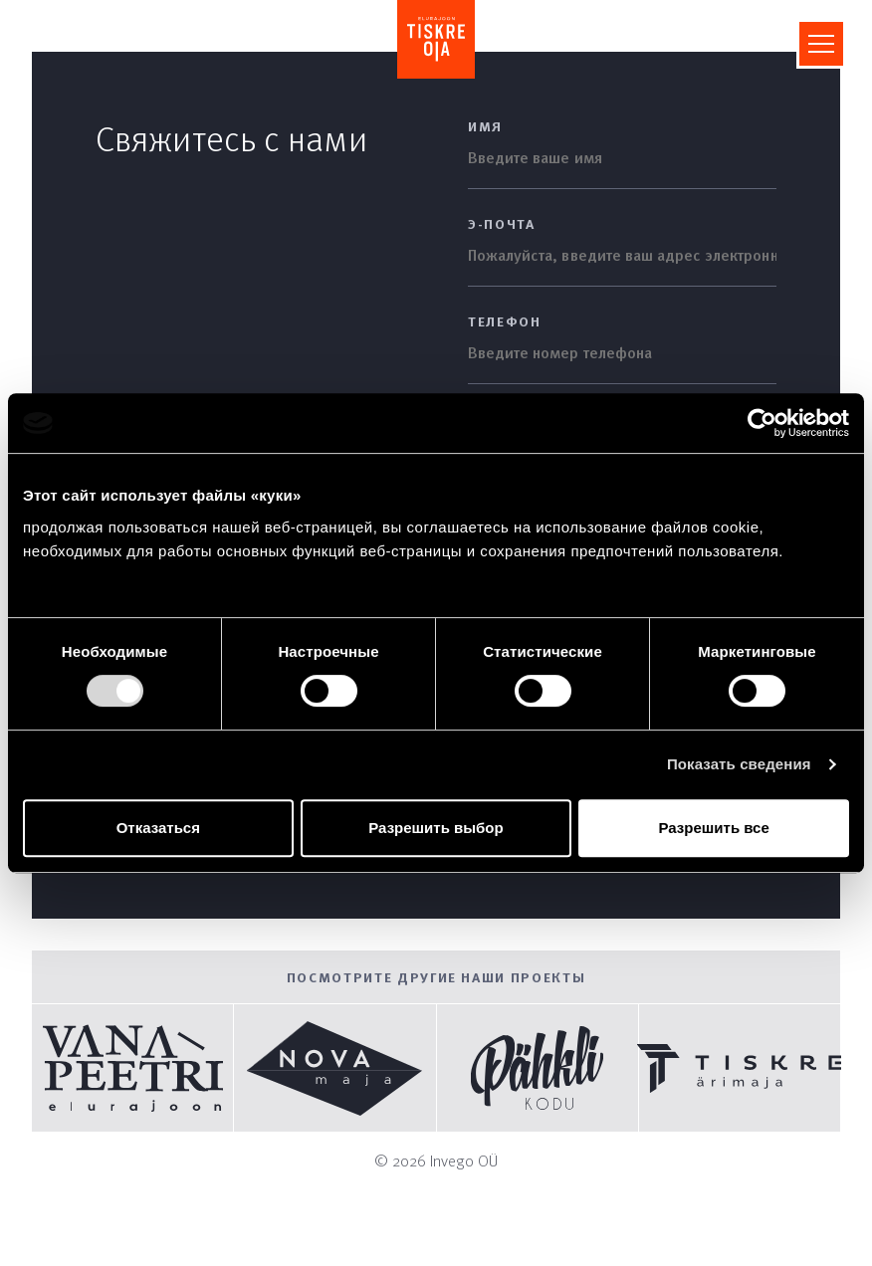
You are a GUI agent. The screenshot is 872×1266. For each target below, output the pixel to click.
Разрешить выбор (435, 827)
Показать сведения (739, 763)
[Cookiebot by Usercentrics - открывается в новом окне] (762, 423)
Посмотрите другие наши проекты (436, 976)
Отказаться (158, 827)
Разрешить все (714, 827)
